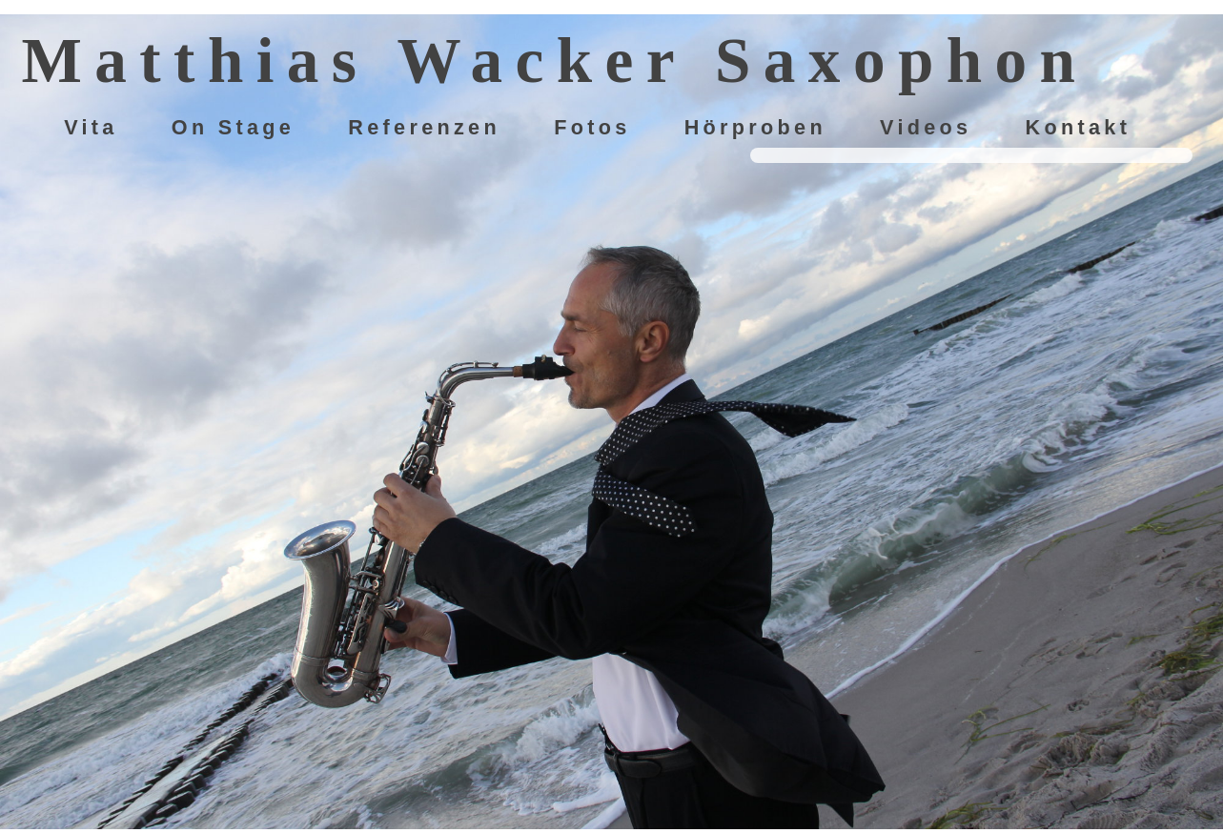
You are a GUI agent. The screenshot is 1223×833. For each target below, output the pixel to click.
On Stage (233, 127)
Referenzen (424, 127)
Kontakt (1078, 127)
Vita (91, 127)
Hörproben (755, 127)
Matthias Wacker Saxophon (554, 60)
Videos (925, 127)
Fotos (592, 127)
